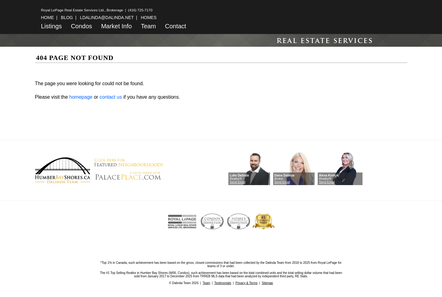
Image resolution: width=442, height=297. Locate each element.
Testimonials (222, 283)
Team (148, 26)
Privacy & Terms (246, 283)
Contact (175, 26)
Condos (81, 26)
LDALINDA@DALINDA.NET (107, 17)
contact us (110, 97)
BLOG (67, 17)
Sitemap (267, 283)
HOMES (149, 17)
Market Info (116, 26)
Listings (51, 26)
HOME (47, 17)
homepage (81, 97)
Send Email (237, 182)
